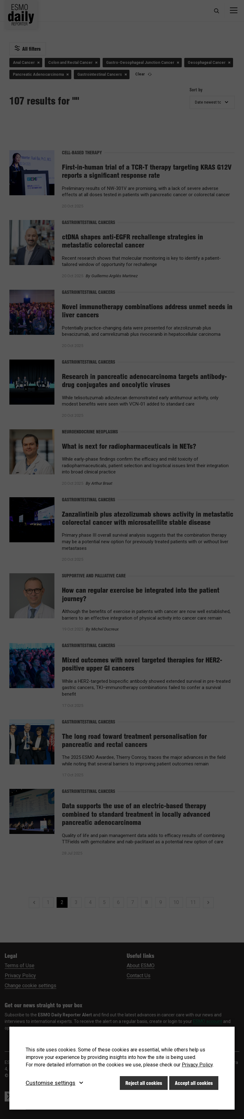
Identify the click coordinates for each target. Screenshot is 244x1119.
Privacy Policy (197, 1065)
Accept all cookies (194, 1083)
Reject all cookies (143, 1083)
